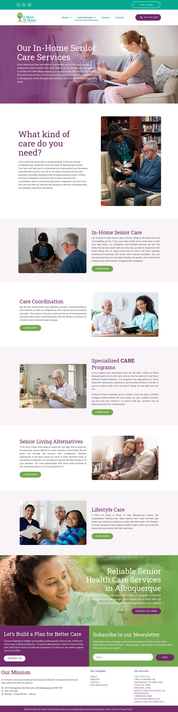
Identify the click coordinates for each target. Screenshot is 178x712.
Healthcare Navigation (147, 699)
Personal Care (142, 688)
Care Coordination (144, 679)
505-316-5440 (11, 691)
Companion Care (143, 696)
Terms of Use (112, 709)
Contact (119, 17)
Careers (105, 17)
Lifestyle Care (142, 685)
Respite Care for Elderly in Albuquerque (149, 692)
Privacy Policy (126, 709)
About (67, 17)
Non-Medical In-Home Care (148, 682)
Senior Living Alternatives (149, 702)
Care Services (86, 17)
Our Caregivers (99, 685)
